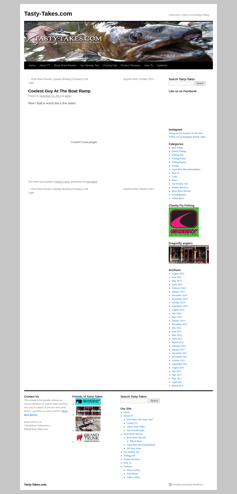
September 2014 (180, 306)
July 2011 (176, 371)
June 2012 (177, 331)
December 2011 (179, 353)
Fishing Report (179, 162)
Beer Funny (177, 147)
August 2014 (178, 309)
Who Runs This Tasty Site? (140, 419)
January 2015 (178, 291)
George (175, 165)
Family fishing (179, 151)
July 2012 (176, 327)
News (174, 180)
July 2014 (176, 313)
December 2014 (179, 295)
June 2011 (177, 374)
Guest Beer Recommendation (186, 169)
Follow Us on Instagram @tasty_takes (187, 136)
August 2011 (178, 367)
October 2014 (178, 302)
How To (148, 65)
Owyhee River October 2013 (140, 79)
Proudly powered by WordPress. (188, 484)
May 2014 (177, 317)
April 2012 (177, 338)
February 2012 (179, 346)
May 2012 (177, 335)
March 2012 (178, 342)
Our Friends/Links (135, 430)
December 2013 (179, 324)
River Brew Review (65, 65)
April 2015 (177, 284)
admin (68, 96)
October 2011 (178, 360)
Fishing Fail (110, 65)
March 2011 (178, 385)
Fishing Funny (62, 181)
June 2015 (177, 277)
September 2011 (180, 364)
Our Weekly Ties (89, 65)
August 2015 (178, 273)
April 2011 (177, 382)
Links (174, 176)
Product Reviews (130, 65)
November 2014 (180, 299)
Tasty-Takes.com (48, 13)
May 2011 (177, 378)
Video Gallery (133, 477)
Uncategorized (179, 194)
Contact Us (132, 423)
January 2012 (178, 349)
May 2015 (177, 280)
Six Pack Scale (134, 448)
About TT (45, 65)
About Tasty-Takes (136, 426)
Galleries (162, 65)
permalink (92, 181)
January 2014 (178, 320)
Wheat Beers (178, 198)
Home (32, 65)
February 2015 (179, 288)
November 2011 (179, 356)
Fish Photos (132, 473)
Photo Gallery (133, 470)
